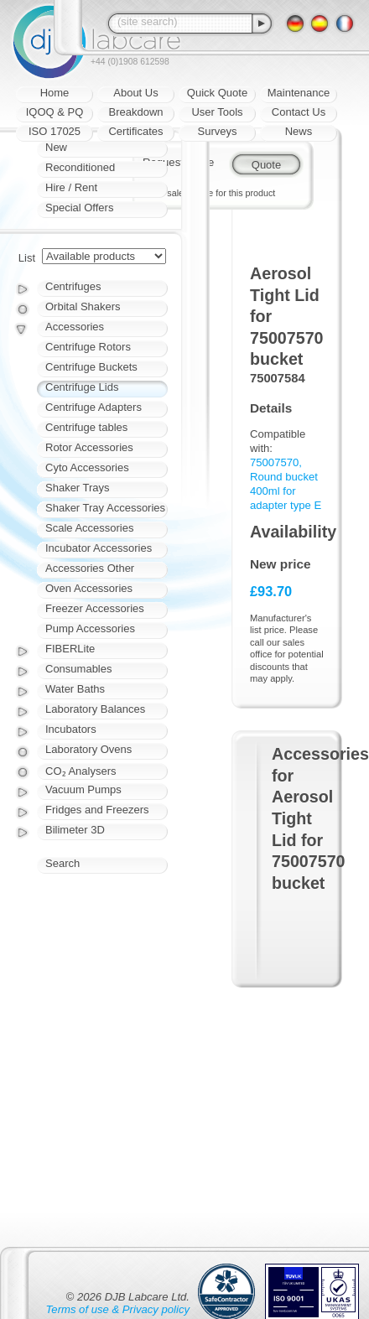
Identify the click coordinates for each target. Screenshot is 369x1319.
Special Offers (79, 207)
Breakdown (135, 112)
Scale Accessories (89, 528)
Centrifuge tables (86, 427)
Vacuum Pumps (83, 789)
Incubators (70, 729)
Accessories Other (89, 568)
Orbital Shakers (83, 306)
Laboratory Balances (95, 709)
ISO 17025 (55, 131)
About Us (135, 92)
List (26, 258)
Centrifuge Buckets (91, 367)
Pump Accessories (90, 628)
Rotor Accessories (89, 447)
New (56, 147)
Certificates (135, 131)
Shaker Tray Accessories (105, 507)
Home (55, 92)
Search (62, 863)
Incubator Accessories (98, 548)
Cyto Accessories (87, 467)
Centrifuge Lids (81, 387)
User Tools (216, 112)
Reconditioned (80, 167)
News (299, 131)
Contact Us (298, 112)
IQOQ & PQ (55, 112)
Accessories (74, 326)
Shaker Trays (77, 487)
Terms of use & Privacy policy (118, 1309)
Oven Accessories (89, 588)
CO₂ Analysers (80, 771)
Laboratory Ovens (88, 749)
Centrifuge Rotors (88, 346)
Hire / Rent (71, 187)
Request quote (178, 162)
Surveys (217, 131)
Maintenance (299, 92)
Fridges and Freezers (97, 809)
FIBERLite (70, 648)
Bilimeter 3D (75, 829)
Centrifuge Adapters (93, 407)
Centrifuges (73, 286)
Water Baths (75, 689)
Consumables (78, 668)
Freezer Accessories (94, 608)
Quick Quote (217, 92)
